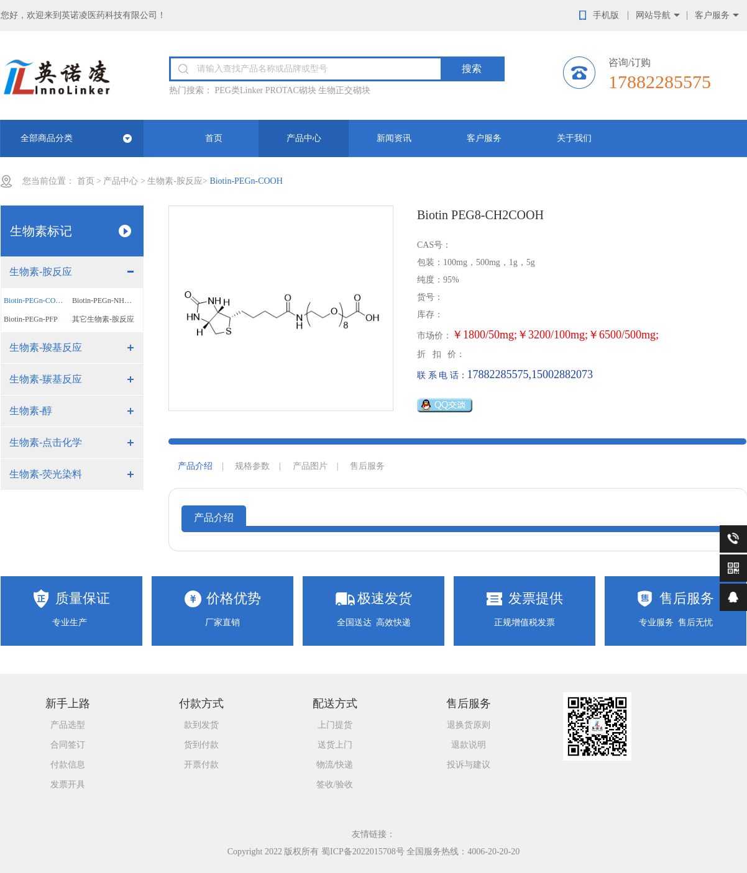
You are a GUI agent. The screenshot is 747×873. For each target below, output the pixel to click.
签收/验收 (335, 784)
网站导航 (653, 15)
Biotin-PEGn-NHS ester (106, 300)
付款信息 (67, 764)
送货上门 (335, 744)
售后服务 (367, 466)
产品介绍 (195, 466)
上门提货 (335, 725)
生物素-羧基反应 (45, 347)
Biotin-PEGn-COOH (35, 300)
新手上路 (67, 703)
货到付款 (201, 744)
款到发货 (201, 725)
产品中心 (303, 138)
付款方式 (201, 703)
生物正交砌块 (344, 90)
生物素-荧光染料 (45, 474)
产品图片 (310, 466)
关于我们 (574, 138)
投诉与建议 (468, 764)
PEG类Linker (239, 90)
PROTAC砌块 (290, 90)
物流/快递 (335, 764)
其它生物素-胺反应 (103, 319)
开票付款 (201, 764)
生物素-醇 (30, 410)
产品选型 (67, 725)
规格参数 (252, 466)
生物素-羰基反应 (45, 379)
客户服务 (712, 15)
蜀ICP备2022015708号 (363, 851)
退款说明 (468, 744)
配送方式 (335, 703)
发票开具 (67, 784)
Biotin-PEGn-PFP (31, 319)
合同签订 (67, 744)
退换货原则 (468, 725)
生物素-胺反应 (175, 181)
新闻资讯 (394, 138)
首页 (213, 138)
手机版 (606, 15)
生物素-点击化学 (45, 442)
